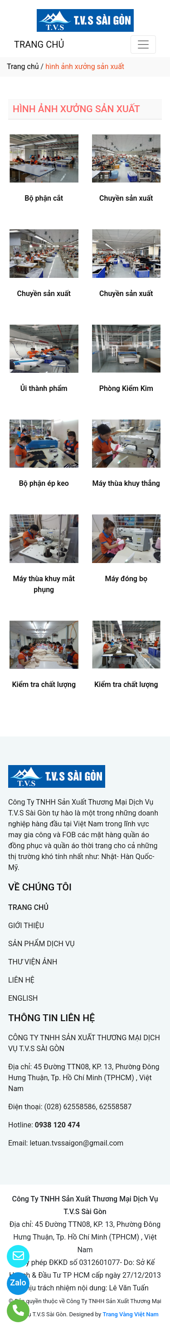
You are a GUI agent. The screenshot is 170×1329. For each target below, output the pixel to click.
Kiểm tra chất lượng (44, 684)
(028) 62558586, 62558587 (88, 1106)
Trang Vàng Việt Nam (130, 1314)
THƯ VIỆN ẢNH (32, 962)
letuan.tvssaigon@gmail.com (76, 1143)
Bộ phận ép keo (44, 483)
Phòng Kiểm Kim (126, 388)
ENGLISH (23, 998)
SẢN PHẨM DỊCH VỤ (41, 943)
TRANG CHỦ (39, 44)
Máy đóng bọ (126, 578)
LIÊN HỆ (21, 980)
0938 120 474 (57, 1125)
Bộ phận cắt (43, 198)
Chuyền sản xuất (126, 198)
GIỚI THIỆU (26, 925)
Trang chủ (23, 66)
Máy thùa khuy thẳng (126, 483)
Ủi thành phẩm (44, 388)
